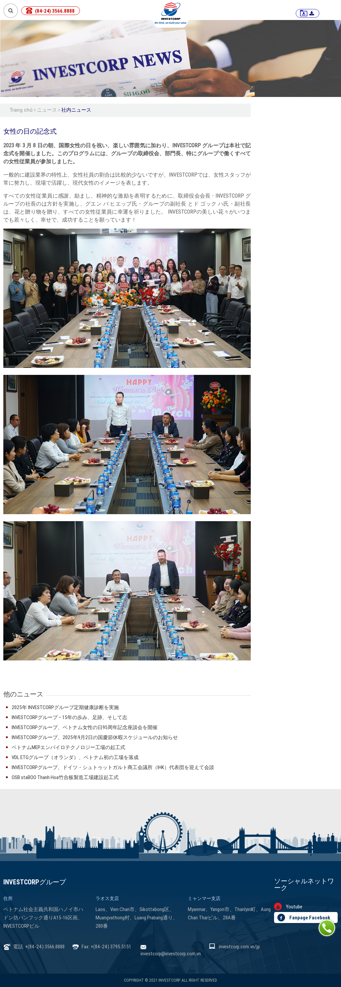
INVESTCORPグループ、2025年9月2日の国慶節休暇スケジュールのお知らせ (95, 737)
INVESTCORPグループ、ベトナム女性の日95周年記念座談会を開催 (85, 727)
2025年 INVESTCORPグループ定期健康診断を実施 (65, 707)
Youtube (288, 906)
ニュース (47, 110)
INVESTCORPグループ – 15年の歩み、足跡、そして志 (69, 717)
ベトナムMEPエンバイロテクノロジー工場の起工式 (68, 747)
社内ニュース (76, 110)
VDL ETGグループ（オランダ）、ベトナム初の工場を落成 (75, 757)
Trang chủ (21, 110)
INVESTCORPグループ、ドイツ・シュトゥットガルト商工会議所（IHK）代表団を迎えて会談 (113, 767)
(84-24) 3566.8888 (55, 11)
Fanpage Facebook (303, 917)
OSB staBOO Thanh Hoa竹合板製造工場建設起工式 (65, 777)
